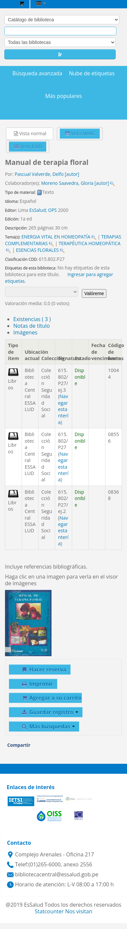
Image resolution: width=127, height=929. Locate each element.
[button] (21, 3)
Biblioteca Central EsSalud (7, 4)
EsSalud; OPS (43, 210)
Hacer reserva (43, 669)
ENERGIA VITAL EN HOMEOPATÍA (55, 236)
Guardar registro (49, 712)
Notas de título (31, 325)
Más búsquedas (48, 726)
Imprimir (37, 684)
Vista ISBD (28, 146)
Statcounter (49, 911)
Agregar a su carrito (51, 697)
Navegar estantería (63, 409)
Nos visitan (78, 911)
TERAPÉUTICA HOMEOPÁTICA (89, 243)
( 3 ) (32, 319)
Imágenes (25, 332)
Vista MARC (80, 133)
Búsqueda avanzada (37, 73)
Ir (60, 54)
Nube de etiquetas (91, 73)
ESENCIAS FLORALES (37, 250)
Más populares (63, 96)
